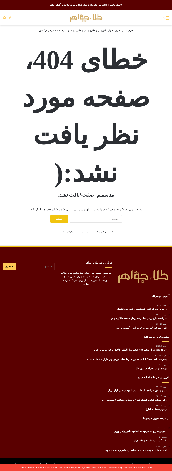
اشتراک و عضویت (65, 231)
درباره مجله (101, 231)
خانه (113, 231)
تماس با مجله (85, 231)
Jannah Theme (27, 467)
